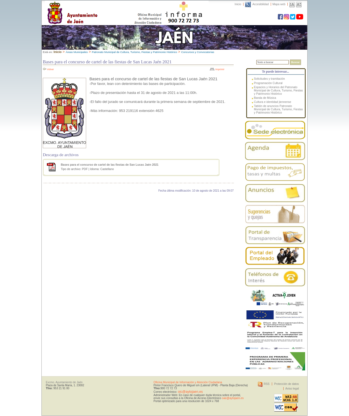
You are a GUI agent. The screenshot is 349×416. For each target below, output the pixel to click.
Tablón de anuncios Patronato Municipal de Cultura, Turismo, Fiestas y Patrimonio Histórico (278, 109)
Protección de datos (286, 383)
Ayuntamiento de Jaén (96, 7)
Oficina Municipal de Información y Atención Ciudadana (188, 382)
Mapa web (278, 4)
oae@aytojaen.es (233, 398)
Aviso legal (292, 388)
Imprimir (219, 69)
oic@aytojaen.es (190, 392)
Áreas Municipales (77, 52)
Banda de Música (265, 97)
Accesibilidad (260, 4)
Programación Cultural (268, 83)
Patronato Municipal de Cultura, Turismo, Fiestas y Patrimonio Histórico (134, 52)
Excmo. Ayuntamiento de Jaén (64, 382)
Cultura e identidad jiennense (272, 101)
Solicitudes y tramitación (269, 78)
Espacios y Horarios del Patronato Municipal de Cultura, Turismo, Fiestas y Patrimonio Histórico (278, 90)
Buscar (295, 62)
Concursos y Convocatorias (197, 52)
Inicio (238, 4)
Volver (50, 69)
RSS (266, 383)
